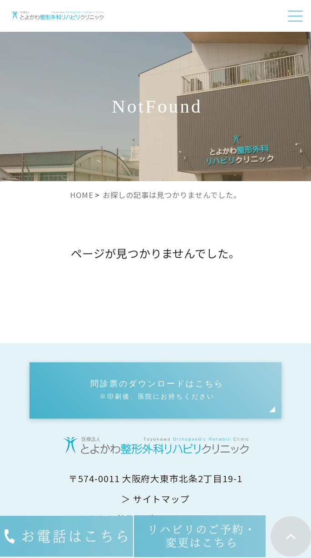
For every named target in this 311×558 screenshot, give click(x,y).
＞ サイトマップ (155, 498)
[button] (155, 390)
